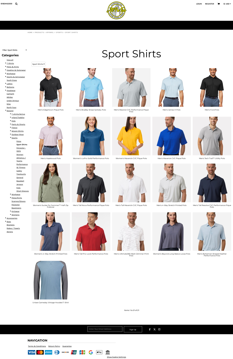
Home (30, 32)
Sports (59, 32)
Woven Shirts (18, 131)
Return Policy (54, 346)
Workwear (11, 73)
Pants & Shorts (18, 124)
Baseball (20, 181)
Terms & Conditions (37, 346)
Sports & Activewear (16, 77)
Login (199, 4)
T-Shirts (10, 63)
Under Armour (13, 100)
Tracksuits (21, 174)
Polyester (16, 205)
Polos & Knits (13, 67)
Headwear (11, 90)
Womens (15, 215)
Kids (14, 121)
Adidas (10, 97)
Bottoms (10, 87)
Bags (9, 221)
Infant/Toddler (18, 117)
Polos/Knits (17, 198)
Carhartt (10, 94)
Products (39, 32)
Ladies (9, 84)
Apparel (50, 32)
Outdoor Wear (18, 134)
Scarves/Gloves (19, 201)
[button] (16, 4)
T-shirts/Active (18, 114)
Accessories (12, 218)
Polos (18, 141)
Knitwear (15, 211)
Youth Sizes (12, 80)
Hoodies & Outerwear (16, 70)
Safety (19, 171)
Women (19, 154)
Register (209, 4)
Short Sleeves (22, 191)
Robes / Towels (13, 228)
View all (10, 60)
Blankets (11, 225)
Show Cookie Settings (116, 357)
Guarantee (67, 346)
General (19, 177)
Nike (9, 104)
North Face (11, 107)
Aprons (10, 232)
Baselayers (16, 208)
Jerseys (19, 184)
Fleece (14, 127)
